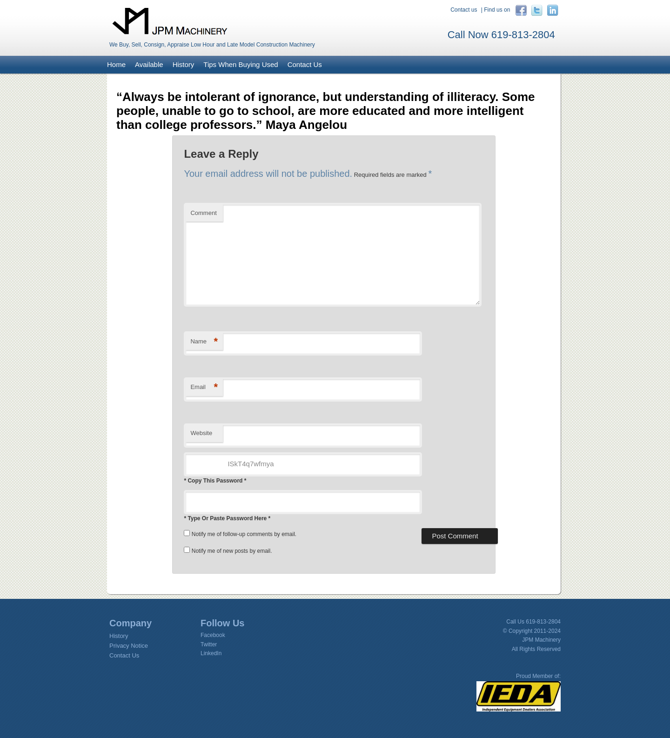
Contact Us (305, 64)
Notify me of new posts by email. (232, 551)
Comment (203, 212)
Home (116, 64)
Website (201, 432)
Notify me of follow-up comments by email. (244, 534)
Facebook (213, 635)
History (183, 64)
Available (149, 64)
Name (204, 342)
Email (204, 387)
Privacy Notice (128, 645)
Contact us (463, 10)
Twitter (209, 644)
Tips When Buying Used (240, 64)
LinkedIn (211, 653)
